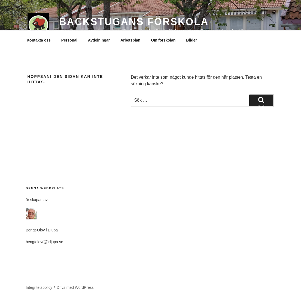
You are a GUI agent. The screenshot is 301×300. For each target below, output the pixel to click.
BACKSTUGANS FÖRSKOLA (134, 21)
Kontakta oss (39, 40)
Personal (69, 40)
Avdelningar (99, 40)
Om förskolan (163, 40)
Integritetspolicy (39, 287)
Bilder (191, 40)
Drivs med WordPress (75, 287)
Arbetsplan (130, 40)
